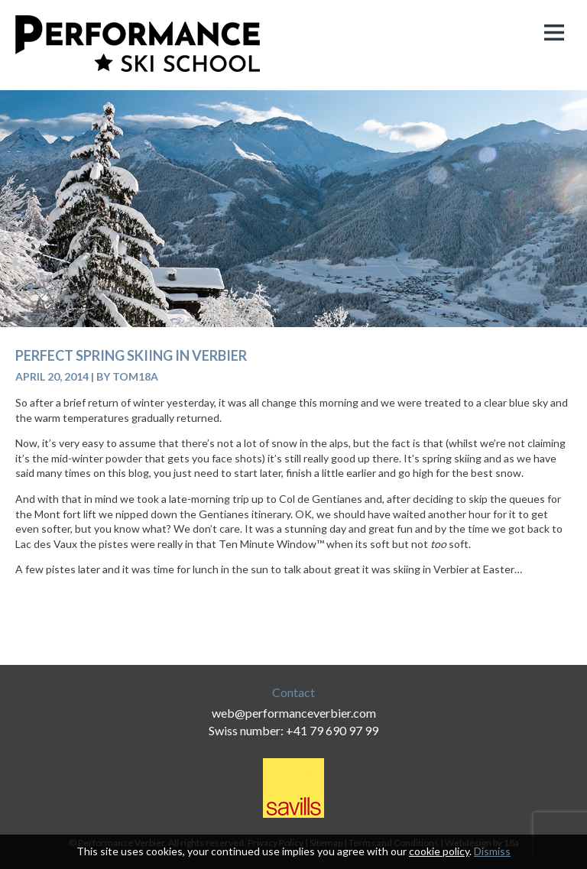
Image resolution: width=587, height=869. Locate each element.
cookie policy (439, 851)
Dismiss (492, 851)
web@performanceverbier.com (294, 712)
